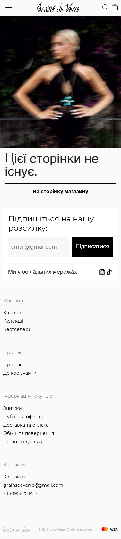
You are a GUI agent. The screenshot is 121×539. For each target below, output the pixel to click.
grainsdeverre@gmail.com (33, 485)
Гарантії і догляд (22, 441)
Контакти (14, 477)
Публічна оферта (23, 416)
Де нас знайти (20, 373)
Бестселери (17, 329)
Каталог (12, 313)
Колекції (13, 321)
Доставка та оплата (25, 425)
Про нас (12, 364)
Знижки (12, 408)
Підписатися (92, 247)
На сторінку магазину (60, 192)
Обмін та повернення (28, 433)
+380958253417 (20, 493)
